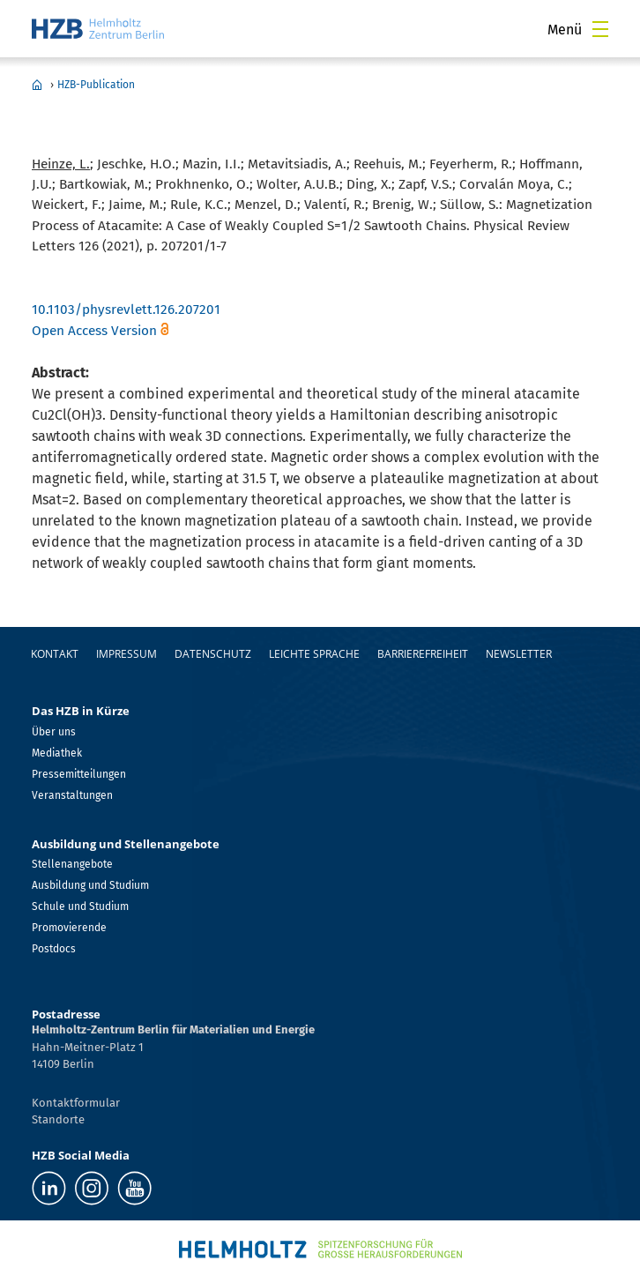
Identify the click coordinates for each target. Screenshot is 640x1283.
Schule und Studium (80, 906)
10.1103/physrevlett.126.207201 (126, 309)
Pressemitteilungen (79, 774)
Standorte (58, 1119)
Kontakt (54, 653)
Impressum (126, 653)
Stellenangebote (72, 864)
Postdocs (54, 949)
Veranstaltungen (72, 795)
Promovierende (69, 927)
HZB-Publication (96, 84)
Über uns (54, 732)
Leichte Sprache (314, 653)
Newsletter (519, 653)
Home (37, 85)
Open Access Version (94, 331)
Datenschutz (213, 653)
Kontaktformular (76, 1102)
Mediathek (57, 753)
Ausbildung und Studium (90, 885)
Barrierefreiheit (422, 653)
